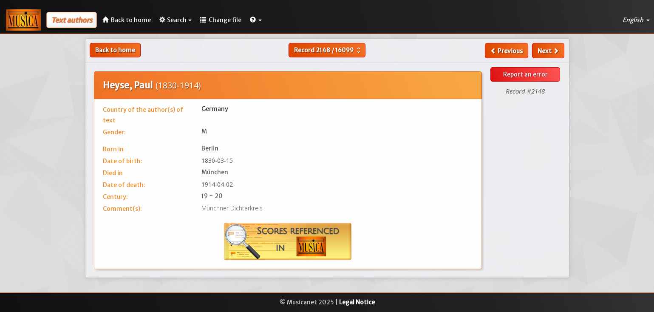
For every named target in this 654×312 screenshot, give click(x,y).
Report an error (525, 74)
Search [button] (175, 20)
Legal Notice (357, 302)
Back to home (115, 50)
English (636, 20)
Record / (328, 50)
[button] (256, 20)
